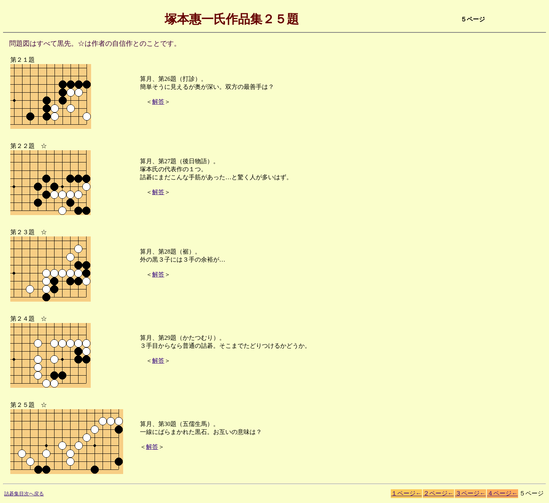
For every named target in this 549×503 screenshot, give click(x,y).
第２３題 (19, 232)
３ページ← (470, 493)
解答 (158, 101)
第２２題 (19, 146)
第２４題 (19, 318)
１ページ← (406, 493)
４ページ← (502, 493)
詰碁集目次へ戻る (24, 494)
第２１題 (19, 59)
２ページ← (438, 493)
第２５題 (19, 405)
